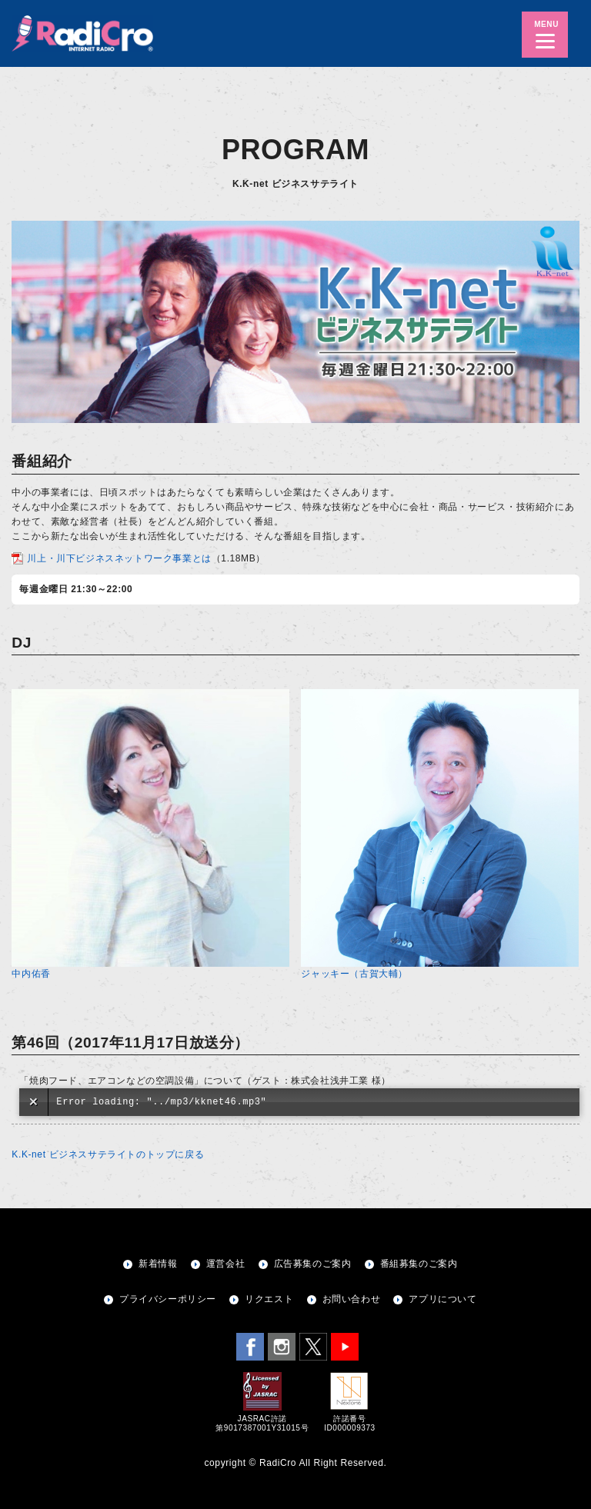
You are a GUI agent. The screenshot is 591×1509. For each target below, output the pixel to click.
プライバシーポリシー (167, 1299)
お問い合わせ (351, 1299)
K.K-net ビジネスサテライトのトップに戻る (108, 1154)
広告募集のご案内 (313, 1263)
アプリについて (442, 1299)
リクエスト (269, 1299)
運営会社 (225, 1263)
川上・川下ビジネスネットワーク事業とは (119, 558)
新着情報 (158, 1263)
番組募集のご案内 (419, 1263)
